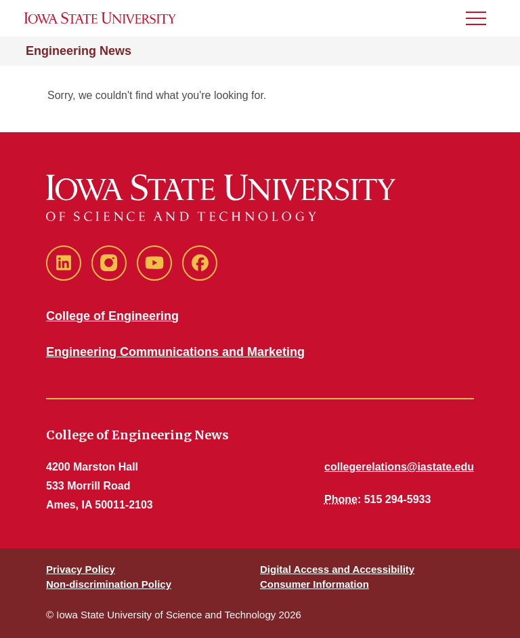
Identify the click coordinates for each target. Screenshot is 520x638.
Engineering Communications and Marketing (175, 352)
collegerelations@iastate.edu (399, 467)
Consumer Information (314, 584)
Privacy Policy (80, 569)
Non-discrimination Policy (108, 584)
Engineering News (78, 51)
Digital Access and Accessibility (337, 569)
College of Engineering (112, 316)
